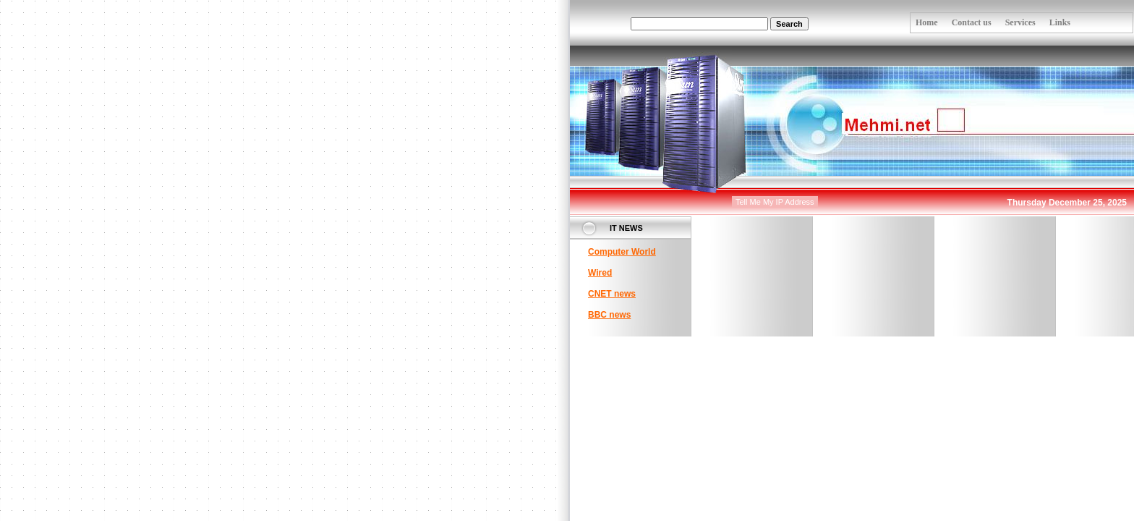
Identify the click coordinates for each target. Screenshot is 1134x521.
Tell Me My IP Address (775, 202)
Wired (600, 273)
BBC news (609, 315)
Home (927, 22)
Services (1020, 22)
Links (1059, 22)
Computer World (622, 252)
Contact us (972, 22)
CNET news (612, 294)
